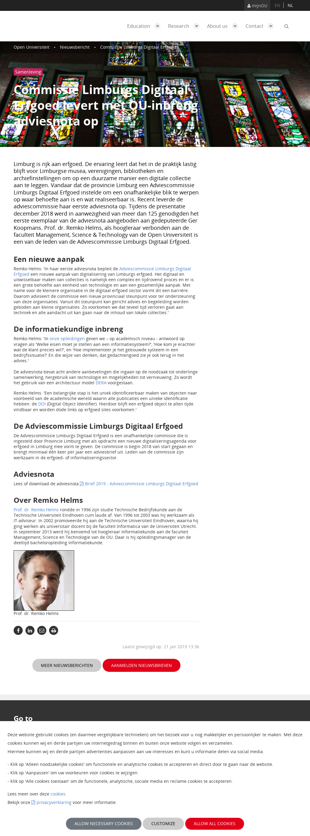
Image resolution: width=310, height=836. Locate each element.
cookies (58, 794)
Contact (261, 26)
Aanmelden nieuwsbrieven (141, 665)
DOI (42, 404)
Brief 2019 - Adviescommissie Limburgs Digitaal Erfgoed (141, 483)
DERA (101, 382)
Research (185, 26)
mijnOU (257, 5)
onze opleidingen (67, 338)
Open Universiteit (31, 47)
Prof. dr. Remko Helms (36, 509)
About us (224, 26)
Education (145, 26)
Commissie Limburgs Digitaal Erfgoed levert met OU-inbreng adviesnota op (176, 47)
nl (290, 5)
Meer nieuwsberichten (67, 665)
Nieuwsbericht (75, 47)
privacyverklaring (54, 802)
